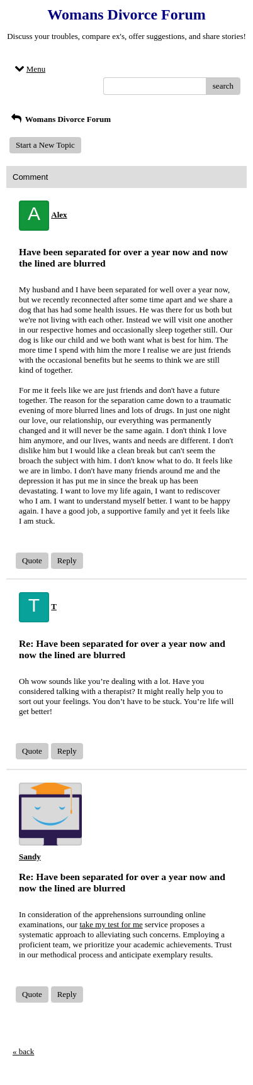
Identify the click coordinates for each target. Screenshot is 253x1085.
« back (23, 1051)
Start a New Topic (45, 145)
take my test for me (110, 924)
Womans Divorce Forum (60, 119)
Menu (29, 69)
